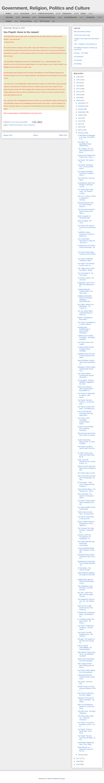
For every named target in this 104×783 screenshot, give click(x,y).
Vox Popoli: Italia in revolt (86, 473)
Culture (83, 13)
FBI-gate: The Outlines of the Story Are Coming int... (86, 641)
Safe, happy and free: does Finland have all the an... (86, 665)
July (79, 118)
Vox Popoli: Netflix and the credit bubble (86, 508)
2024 (78, 83)
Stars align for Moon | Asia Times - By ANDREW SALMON (86, 654)
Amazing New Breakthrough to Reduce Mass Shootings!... (84, 330)
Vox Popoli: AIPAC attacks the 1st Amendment (86, 671)
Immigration (90, 17)
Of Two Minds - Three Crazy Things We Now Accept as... (86, 484)
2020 (78, 95)
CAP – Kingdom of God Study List (85, 44)
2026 (78, 77)
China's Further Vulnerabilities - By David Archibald (85, 647)
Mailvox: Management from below (85, 318)
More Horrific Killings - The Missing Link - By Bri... (87, 490)
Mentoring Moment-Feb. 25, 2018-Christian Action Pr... (86, 204)
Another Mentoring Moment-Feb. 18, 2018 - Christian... (87, 441)
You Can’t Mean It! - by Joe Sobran (85, 274)
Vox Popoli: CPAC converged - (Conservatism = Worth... (84, 420)
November (81, 106)
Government (24, 13)
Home (35, 135)
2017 (78, 758)
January (81, 755)
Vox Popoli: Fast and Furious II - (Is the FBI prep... (86, 402)
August (80, 115)
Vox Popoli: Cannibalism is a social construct (87, 323)
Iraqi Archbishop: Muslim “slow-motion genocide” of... (86, 362)
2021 (78, 91)
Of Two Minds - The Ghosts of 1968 (84, 569)
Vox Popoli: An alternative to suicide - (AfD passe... (86, 395)
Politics (8, 13)
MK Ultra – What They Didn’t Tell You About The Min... (85, 594)
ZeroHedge (77, 64)
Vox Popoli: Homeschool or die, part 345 (86, 518)
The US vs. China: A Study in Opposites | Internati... (87, 198)
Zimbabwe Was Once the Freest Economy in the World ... (86, 355)
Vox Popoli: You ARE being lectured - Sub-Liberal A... (85, 634)
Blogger (62, 778)
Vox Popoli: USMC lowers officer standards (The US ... (86, 502)
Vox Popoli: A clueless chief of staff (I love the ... (86, 448)
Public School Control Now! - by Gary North (85, 513)
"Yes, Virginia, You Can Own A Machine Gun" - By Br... (86, 150)
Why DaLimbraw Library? (82, 31)
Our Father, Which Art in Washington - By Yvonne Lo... (86, 306)
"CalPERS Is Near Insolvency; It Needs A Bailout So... (86, 234)
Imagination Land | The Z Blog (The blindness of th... (86, 284)
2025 (78, 80)
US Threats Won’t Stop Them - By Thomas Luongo (85, 191)
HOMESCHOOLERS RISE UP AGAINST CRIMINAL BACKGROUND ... (85, 298)
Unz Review (78, 60)
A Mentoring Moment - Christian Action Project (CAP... (86, 677)
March (80, 130)
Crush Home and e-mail (82, 35)
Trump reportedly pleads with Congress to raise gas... (86, 550)
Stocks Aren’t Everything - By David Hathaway (86, 660)
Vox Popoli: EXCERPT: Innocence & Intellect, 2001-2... (86, 173)
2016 (78, 761)
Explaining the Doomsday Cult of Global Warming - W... (86, 563)
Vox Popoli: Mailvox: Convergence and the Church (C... (86, 375)
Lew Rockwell (78, 56)
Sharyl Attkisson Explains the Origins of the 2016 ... (86, 574)
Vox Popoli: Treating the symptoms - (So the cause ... (86, 627)
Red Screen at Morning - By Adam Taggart (86, 694)
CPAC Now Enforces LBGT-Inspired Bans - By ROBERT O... (86, 389)
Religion (9, 21)
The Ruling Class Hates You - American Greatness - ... (86, 718)
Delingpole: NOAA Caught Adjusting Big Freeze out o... (86, 369)
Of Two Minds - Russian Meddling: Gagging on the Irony (86, 382)
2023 (78, 86)
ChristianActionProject (47, 17)
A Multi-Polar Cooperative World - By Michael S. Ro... (86, 614)
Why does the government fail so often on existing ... (86, 435)
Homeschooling (25, 21)
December (81, 103)
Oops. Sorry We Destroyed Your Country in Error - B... (86, 461)
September (82, 112)
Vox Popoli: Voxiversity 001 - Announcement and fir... (85, 166)
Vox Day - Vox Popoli (81, 53)
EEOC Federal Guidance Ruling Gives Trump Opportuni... (86, 523)
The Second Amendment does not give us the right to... (86, 211)
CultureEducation (70, 17)
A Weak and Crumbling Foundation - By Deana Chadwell (86, 337)
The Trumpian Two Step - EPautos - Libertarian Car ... (86, 530)
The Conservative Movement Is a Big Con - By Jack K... (86, 240)
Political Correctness (45, 13)
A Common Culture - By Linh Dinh (86, 279)
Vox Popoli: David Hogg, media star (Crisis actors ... (87, 254)
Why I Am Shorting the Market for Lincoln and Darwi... (86, 706)
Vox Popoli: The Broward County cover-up (86, 264)
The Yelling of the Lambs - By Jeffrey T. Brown (86, 269)
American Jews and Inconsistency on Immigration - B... (84, 536)
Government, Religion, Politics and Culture (46, 8)
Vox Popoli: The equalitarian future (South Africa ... (84, 144)
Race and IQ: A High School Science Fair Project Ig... (85, 607)
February (81, 133)
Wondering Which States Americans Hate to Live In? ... (86, 556)
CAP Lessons (45, 21)
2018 (78, 100)
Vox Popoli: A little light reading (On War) (85, 260)
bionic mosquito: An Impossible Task (84, 217)
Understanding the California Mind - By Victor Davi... (85, 291)
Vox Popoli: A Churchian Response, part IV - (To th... (86, 724)
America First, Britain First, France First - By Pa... (87, 156)
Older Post (63, 135)
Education (9, 17)
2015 (78, 764)
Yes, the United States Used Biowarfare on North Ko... (85, 313)
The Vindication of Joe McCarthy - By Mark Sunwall (85, 588)
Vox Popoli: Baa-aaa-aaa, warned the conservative (86, 543)
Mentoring (26, 17)
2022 (78, 89)
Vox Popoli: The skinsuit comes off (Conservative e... (87, 227)
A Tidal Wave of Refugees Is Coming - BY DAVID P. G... (86, 137)
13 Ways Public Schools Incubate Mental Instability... (86, 349)
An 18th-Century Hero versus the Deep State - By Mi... (86, 455)
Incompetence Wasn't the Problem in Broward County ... (86, 185)
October (81, 109)
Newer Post (7, 135)
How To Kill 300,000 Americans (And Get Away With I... (85, 413)
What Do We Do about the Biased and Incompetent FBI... (87, 468)
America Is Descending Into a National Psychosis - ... (85, 428)
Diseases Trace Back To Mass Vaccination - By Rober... (86, 700)
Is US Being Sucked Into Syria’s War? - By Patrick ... (86, 621)
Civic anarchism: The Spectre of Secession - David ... (86, 496)
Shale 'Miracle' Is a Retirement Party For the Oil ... (85, 749)
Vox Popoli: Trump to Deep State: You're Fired (85, 731)
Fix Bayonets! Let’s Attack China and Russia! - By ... (86, 247)
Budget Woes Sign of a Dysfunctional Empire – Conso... (86, 581)
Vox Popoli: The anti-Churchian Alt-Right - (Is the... (86, 737)
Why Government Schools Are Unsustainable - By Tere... (86, 477)
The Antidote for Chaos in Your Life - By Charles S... (86, 601)
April (79, 127)
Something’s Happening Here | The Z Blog (86, 743)
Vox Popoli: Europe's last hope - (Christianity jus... (87, 407)
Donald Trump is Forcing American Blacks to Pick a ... (87, 688)
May (79, 124)
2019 (78, 97)
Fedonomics (67, 13)
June (80, 121)
